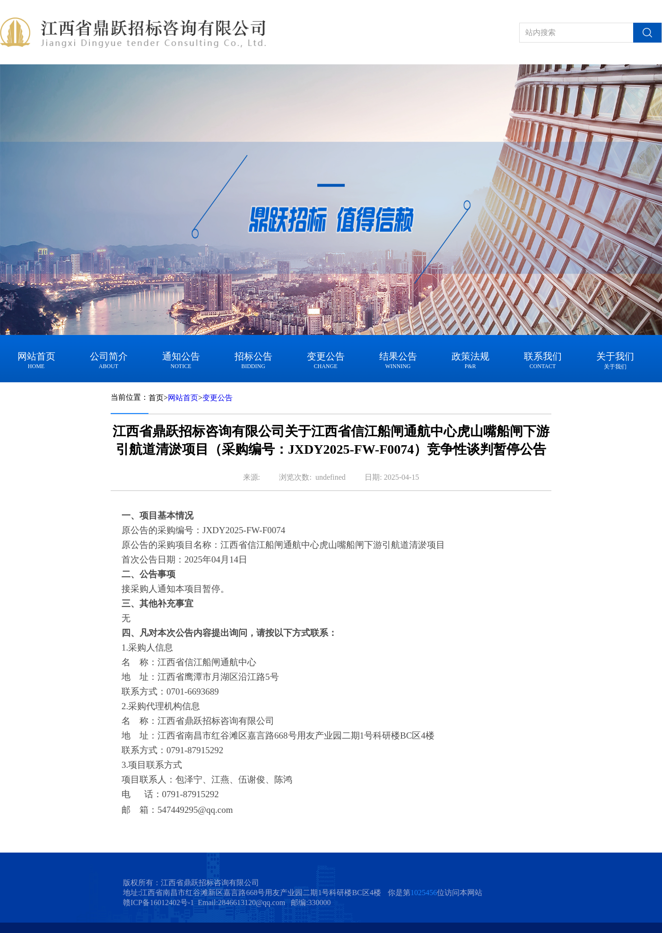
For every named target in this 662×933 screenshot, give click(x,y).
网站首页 (183, 398)
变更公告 (217, 398)
